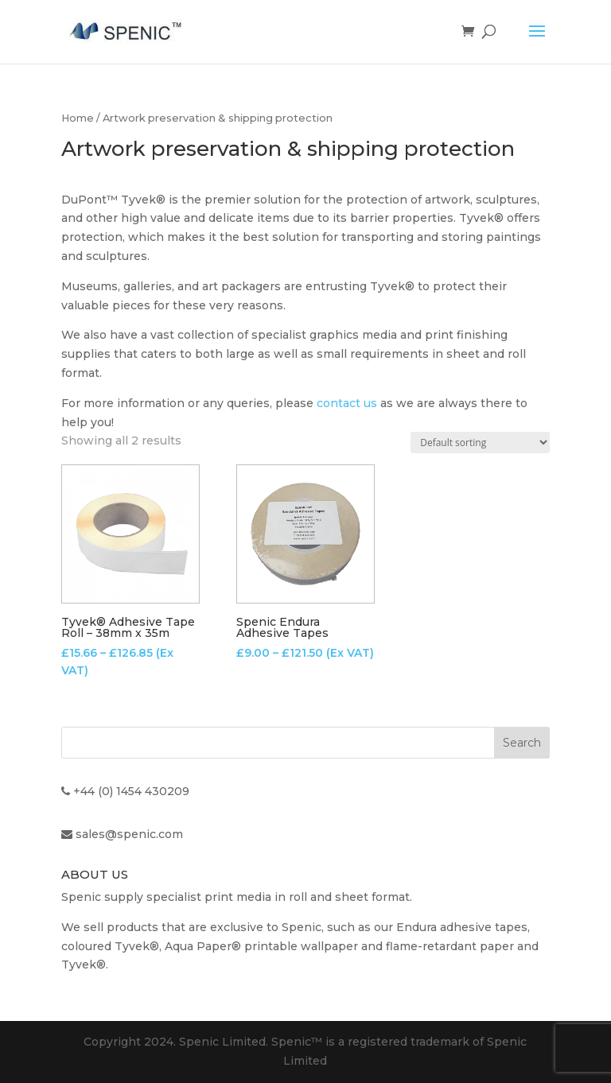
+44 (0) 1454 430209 (131, 791)
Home (77, 118)
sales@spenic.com (129, 834)
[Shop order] (480, 442)
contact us (347, 403)
